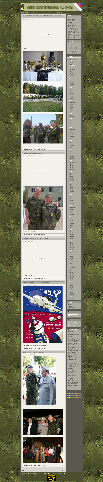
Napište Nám (72, 19)
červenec (72, 73)
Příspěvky (71, 306)
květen (72, 75)
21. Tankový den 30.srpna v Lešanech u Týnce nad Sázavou (73, 350)
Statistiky (71, 21)
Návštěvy (70, 319)
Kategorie (70, 302)
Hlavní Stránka (24, 12)
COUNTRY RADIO (73, 29)
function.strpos (11, 1)
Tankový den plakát (29, 232)
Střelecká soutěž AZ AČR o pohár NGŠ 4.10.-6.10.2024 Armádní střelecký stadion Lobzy (74, 384)
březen (72, 214)
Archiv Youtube (73, 31)
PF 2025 (70, 378)
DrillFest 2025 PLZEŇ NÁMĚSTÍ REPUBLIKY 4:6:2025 (73, 366)
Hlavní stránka (72, 18)
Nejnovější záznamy (72, 329)
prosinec (72, 102)
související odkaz (39, 149)
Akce (69, 304)
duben (72, 86)
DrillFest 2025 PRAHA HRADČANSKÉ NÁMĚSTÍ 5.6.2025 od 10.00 (73, 358)
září (71, 71)
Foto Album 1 (72, 28)
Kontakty (48, 12)
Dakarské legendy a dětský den (74, 371)
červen (72, 95)
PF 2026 (72, 64)
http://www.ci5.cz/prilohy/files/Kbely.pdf (35, 345)
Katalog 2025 (72, 25)
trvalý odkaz (28, 149)
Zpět (23, 470)
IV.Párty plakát (27, 275)
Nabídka (70, 24)
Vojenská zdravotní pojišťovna (74, 36)
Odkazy (60, 12)
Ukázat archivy (72, 59)
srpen (71, 93)
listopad (72, 69)
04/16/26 (74, 52)
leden (71, 62)
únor (71, 109)
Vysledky (25, 48)
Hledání (70, 311)
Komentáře (71, 307)
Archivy (70, 56)
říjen (71, 89)
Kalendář (70, 41)
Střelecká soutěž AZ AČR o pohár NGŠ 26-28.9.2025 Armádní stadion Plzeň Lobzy (74, 342)
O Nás (35, 12)
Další (63, 470)
